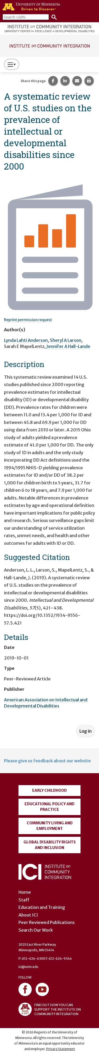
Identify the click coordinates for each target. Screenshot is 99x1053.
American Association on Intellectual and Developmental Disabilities (45, 703)
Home (24, 892)
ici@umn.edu (28, 967)
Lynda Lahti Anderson (26, 340)
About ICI (28, 915)
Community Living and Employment (50, 826)
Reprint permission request (28, 319)
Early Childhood (49, 790)
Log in (85, 731)
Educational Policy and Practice (49, 807)
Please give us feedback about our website (47, 760)
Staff (23, 899)
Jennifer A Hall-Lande (68, 346)
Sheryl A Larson (65, 340)
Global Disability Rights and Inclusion (49, 845)
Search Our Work (35, 930)
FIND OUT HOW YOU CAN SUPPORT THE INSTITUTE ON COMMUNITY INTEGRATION (49, 1009)
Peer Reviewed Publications (46, 922)
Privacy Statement (60, 1049)
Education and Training (41, 907)
